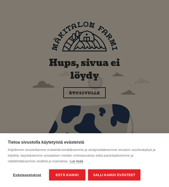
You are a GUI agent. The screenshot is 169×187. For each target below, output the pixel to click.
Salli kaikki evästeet (114, 175)
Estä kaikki (67, 175)
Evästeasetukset (27, 175)
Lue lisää (76, 161)
